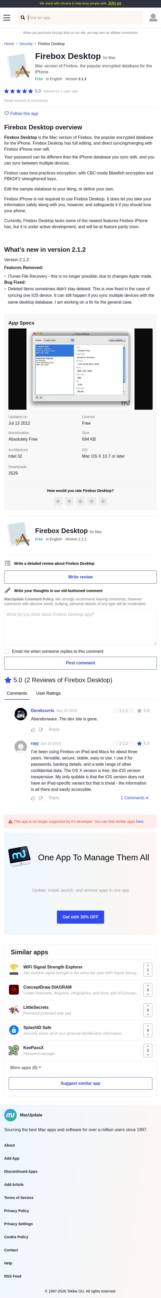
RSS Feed (12, 1276)
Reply (54, 729)
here (139, 821)
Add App (11, 1158)
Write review (80, 577)
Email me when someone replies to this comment (58, 651)
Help (8, 1263)
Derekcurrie (42, 710)
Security (26, 43)
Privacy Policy (16, 1210)
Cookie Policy (16, 1237)
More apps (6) (23, 1067)
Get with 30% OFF (80, 917)
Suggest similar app (80, 1083)
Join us (114, 3)
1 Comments (135, 798)
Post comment (80, 663)
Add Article (14, 1184)
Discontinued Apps (20, 1171)
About (9, 1145)
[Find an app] (22, 17)
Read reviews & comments (26, 100)
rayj (34, 743)
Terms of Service (19, 1197)
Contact (11, 1250)
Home (9, 43)
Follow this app (21, 114)
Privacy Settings (18, 1224)
